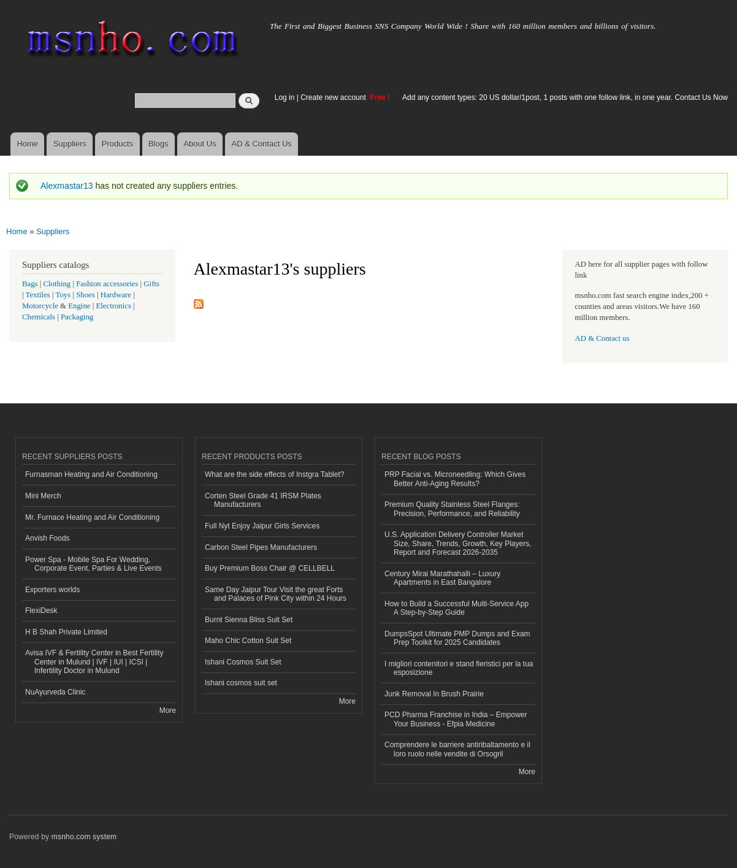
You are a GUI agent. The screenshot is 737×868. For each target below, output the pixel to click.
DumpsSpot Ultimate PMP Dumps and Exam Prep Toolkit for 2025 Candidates (457, 638)
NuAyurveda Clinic (55, 692)
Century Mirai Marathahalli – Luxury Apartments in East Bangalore (442, 578)
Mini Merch (43, 496)
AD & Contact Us (262, 143)
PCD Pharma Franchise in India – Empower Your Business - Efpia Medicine (455, 719)
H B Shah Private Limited (66, 632)
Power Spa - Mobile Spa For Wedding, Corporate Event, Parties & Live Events (93, 564)
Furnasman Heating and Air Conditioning (91, 474)
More (167, 710)
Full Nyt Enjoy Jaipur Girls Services (262, 526)
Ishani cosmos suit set (241, 683)
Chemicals (39, 317)
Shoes (85, 295)
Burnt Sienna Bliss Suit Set (248, 619)
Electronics (113, 306)
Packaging (77, 317)
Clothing (57, 284)
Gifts (151, 284)
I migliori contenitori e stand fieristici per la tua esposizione (458, 668)
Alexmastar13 (66, 186)
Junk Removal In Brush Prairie (434, 694)
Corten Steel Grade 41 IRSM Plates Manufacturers (263, 500)
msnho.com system (84, 836)
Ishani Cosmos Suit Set (243, 662)
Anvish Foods (47, 538)
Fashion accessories (107, 284)
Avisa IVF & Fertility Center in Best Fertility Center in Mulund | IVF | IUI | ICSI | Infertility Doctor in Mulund (94, 662)
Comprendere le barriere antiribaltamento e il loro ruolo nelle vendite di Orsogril (457, 749)
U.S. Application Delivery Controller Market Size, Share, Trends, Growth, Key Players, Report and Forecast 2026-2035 (457, 543)
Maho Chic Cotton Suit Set (248, 640)
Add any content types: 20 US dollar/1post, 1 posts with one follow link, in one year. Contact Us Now (565, 97)
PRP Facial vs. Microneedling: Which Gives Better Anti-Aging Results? (454, 478)
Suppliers (69, 143)
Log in (285, 97)
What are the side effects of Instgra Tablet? (274, 474)
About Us (199, 143)
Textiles (38, 295)
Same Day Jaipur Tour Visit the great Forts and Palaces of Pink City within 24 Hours (275, 594)
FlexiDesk (41, 610)
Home (27, 143)
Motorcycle (40, 306)
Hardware (116, 295)
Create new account (334, 97)
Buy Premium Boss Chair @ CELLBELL (270, 568)
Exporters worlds (52, 589)
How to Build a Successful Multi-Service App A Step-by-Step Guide (456, 608)
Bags (30, 284)
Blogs (158, 143)
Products (117, 143)
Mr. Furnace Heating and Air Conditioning (92, 517)
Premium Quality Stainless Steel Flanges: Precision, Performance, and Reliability (452, 508)
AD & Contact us (602, 338)
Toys (63, 295)
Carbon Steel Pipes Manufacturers (261, 547)
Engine (79, 306)
